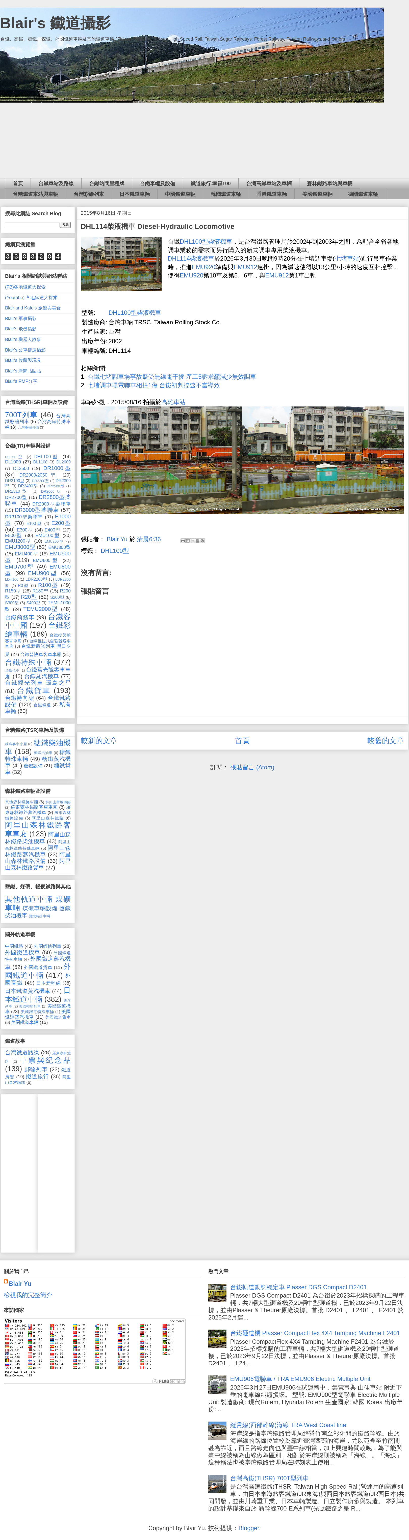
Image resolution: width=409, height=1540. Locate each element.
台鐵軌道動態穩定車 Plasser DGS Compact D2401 (298, 1287)
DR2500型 (56, 486)
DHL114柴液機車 (191, 258)
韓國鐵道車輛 (226, 194)
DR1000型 (57, 468)
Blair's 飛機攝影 (21, 328)
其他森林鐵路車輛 (21, 802)
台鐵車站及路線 (56, 183)
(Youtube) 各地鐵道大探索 (31, 297)
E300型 (25, 529)
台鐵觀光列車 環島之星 (38, 683)
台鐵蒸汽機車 (41, 676)
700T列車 (21, 415)
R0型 (23, 585)
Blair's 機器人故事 (23, 339)
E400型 (53, 529)
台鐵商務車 (20, 617)
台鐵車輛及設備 (157, 183)
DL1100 (40, 462)
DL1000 (13, 461)
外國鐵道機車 (22, 952)
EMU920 (203, 267)
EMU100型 (48, 535)
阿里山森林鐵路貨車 (38, 864)
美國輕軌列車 (30, 1006)
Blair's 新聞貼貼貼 (23, 370)
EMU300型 (59, 547)
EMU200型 (54, 541)
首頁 (18, 183)
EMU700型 (19, 566)
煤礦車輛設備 (40, 908)
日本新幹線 (48, 983)
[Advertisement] (204, 140)
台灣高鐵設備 (28, 427)
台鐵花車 (12, 670)
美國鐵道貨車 (58, 1017)
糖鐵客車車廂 (16, 744)
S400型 (33, 603)
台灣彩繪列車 (89, 194)
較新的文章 (99, 741)
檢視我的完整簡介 (28, 1295)
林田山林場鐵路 (58, 802)
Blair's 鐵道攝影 (55, 23)
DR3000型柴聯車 (37, 510)
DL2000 (63, 462)
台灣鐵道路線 (22, 1052)
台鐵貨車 (33, 690)
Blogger (248, 1528)
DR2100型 (14, 480)
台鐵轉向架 (19, 698)
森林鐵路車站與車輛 (329, 183)
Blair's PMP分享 (21, 381)
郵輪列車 (36, 1069)
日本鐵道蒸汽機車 (27, 991)
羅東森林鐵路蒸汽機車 (38, 810)
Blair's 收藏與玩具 (23, 360)
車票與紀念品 (45, 1060)
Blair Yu (20, 1283)
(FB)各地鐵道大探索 (25, 287)
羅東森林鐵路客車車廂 (34, 807)
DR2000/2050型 (38, 475)
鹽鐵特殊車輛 (39, 916)
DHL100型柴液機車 (206, 241)
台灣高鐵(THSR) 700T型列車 (269, 1478)
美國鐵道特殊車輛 (37, 1011)
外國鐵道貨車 (38, 967)
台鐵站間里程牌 (106, 183)
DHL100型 (115, 550)
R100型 (48, 585)
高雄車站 (173, 402)
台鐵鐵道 (42, 705)
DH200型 (14, 457)
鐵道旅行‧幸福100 (211, 183)
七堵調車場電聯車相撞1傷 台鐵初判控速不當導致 (154, 385)
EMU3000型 (20, 547)
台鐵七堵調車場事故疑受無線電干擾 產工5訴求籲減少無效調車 (172, 376)
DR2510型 (17, 491)
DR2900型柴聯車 (51, 504)
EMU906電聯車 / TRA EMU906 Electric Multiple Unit (300, 1378)
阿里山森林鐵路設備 (38, 857)
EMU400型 (26, 553)
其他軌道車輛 (29, 899)
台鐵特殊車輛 (28, 662)
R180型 (40, 590)
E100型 (34, 523)
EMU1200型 (18, 541)
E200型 (61, 523)
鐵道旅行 (37, 1076)
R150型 (13, 590)
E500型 (13, 535)
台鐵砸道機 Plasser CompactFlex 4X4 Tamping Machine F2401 (315, 1333)
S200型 (57, 597)
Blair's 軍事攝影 (21, 318)
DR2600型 (52, 491)
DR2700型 (16, 497)
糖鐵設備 (33, 765)
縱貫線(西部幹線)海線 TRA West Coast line (288, 1425)
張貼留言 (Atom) (252, 767)
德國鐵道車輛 (363, 194)
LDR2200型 (36, 579)
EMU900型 (43, 573)
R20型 (29, 597)
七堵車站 (347, 258)
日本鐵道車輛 (134, 194)
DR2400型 (28, 486)
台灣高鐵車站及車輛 (269, 183)
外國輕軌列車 (47, 946)
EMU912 (245, 267)
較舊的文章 (385, 741)
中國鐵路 (14, 946)
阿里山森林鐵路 (48, 818)
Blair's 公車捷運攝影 (25, 350)
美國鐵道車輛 (317, 194)
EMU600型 (46, 560)
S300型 (12, 603)
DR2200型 (40, 481)
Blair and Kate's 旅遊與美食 (33, 307)
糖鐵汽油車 (43, 753)
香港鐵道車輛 (272, 194)
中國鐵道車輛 (180, 194)
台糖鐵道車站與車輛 (35, 194)
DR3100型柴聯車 (24, 516)
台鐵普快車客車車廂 (40, 654)
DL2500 (21, 468)
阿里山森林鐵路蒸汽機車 (38, 851)
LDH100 (11, 579)
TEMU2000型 (40, 609)
